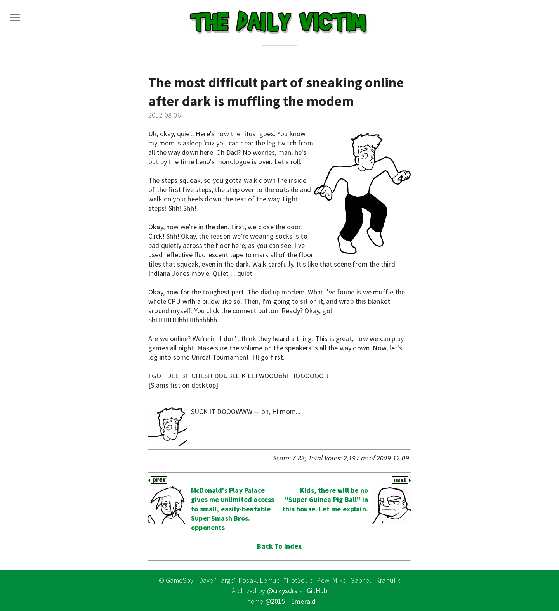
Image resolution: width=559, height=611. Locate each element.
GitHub (317, 590)
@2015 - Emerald (290, 601)
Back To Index (279, 546)
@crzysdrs (282, 590)
